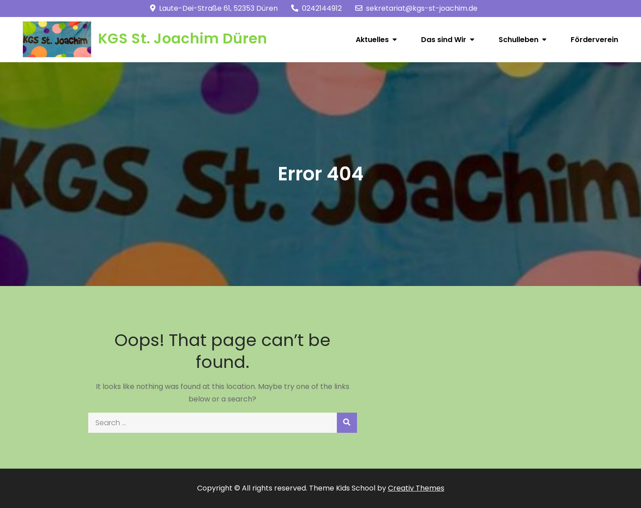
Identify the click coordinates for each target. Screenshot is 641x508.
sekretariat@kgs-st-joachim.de (416, 8)
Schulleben (518, 39)
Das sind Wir (443, 39)
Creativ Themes (416, 488)
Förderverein (594, 39)
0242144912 (316, 8)
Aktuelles (372, 39)
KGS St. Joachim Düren (182, 38)
